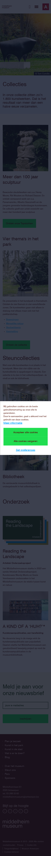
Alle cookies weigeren (25, 440)
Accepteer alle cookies (25, 432)
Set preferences (25, 449)
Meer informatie (12, 422)
